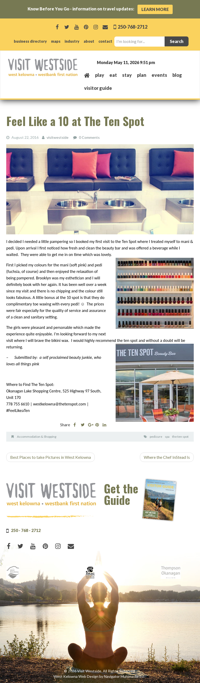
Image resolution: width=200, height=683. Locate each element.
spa (167, 436)
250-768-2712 (132, 27)
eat (113, 75)
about (89, 41)
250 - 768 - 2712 (26, 530)
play (99, 75)
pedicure (156, 436)
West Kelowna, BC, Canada (160, 62)
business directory (30, 41)
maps (55, 41)
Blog (177, 75)
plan (141, 75)
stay (127, 75)
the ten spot (180, 436)
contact (105, 41)
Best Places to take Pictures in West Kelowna (50, 457)
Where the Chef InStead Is (167, 457)
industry (72, 41)
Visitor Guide (98, 88)
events (159, 75)
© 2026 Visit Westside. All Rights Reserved (99, 671)
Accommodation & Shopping (36, 436)
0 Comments (89, 137)
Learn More (155, 9)
